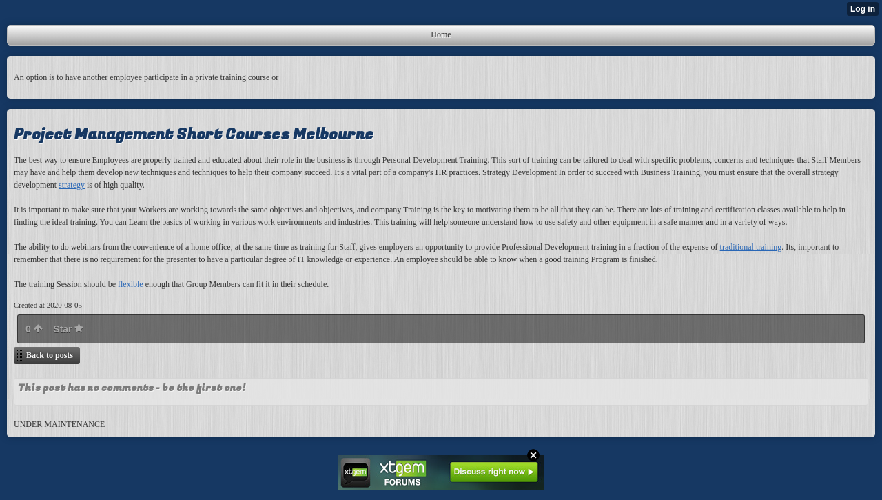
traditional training (751, 247)
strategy (72, 185)
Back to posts (49, 355)
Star (68, 328)
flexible (130, 284)
